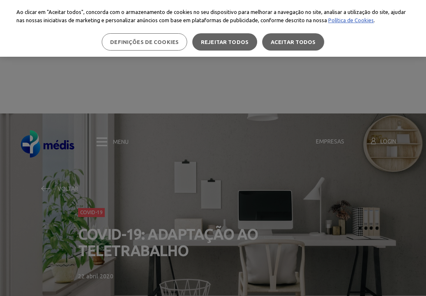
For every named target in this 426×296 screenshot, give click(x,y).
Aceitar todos (293, 42)
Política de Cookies (351, 20)
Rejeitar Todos (225, 42)
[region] (213, 28)
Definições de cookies (144, 42)
